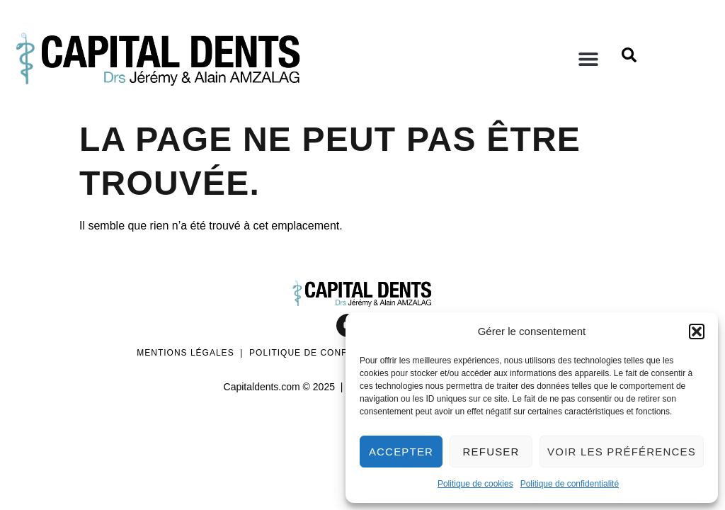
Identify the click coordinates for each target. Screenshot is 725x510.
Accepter (401, 452)
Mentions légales (185, 353)
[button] (697, 331)
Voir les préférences (621, 452)
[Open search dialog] (629, 59)
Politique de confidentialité (569, 484)
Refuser (491, 452)
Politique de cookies (475, 484)
